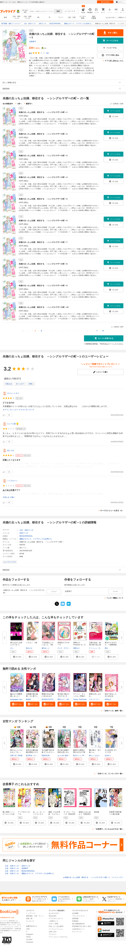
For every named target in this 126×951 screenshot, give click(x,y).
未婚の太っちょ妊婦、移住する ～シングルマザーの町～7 (43, 242)
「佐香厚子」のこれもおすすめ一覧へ (108, 829)
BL (39, 17)
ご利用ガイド (121, 17)
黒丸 (106, 648)
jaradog (22, 699)
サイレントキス (13, 393)
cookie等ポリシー (78, 929)
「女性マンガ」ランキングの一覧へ (109, 774)
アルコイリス (93, 699)
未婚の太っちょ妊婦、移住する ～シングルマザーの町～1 (43, 112)
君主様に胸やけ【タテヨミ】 (63, 695)
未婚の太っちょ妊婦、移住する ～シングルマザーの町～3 (43, 155)
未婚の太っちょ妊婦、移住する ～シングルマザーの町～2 (43, 134)
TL (49, 17)
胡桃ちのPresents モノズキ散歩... (79, 645)
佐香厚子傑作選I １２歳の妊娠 (116, 813)
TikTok (28, 937)
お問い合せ (53, 932)
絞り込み (25, 11)
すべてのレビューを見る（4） (111, 511)
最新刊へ (29, 104)
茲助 (71, 755)
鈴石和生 (29, 755)
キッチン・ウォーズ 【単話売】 (70, 813)
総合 (5, 17)
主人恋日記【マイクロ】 (111, 751)
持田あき (108, 699)
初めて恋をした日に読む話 (111, 695)
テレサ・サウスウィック (66, 648)
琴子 (83, 755)
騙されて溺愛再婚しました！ (16, 695)
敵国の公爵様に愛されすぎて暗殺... (79, 752)
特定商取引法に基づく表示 (81, 926)
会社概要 (75, 913)
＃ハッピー (20, 384)
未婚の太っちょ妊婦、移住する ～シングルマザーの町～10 (44, 307)
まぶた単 (60, 755)
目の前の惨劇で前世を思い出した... (63, 752)
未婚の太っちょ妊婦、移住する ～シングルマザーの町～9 (43, 285)
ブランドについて (78, 916)
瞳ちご (91, 755)
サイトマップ (77, 932)
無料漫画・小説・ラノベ (34, 916)
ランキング (30, 921)
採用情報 (75, 918)
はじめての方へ (111, 17)
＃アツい (6, 410)
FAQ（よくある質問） (56, 926)
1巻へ (19, 104)
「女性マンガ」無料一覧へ (113, 711)
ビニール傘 (11, 424)
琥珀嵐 (96, 812)
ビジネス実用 (83, 17)
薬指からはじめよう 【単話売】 (85, 813)
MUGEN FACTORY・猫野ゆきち (53, 699)
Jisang (75, 699)
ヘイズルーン (12, 481)
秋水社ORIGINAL (26, 536)
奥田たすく (61, 699)
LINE (28, 929)
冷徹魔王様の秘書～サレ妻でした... (32, 696)
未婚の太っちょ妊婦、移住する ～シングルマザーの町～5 (43, 199)
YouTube (29, 939)
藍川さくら (77, 755)
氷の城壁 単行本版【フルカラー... (48, 751)
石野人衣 (13, 755)
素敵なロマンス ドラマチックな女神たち (35, 539)
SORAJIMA (71, 699)
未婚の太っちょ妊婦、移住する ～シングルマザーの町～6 (43, 220)
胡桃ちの (76, 648)
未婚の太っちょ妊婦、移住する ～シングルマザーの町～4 (43, 177)
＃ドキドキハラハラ (26, 410)
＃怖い (30, 384)
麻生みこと (46, 648)
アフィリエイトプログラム (58, 937)
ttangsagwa (14, 699)
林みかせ (29, 648)
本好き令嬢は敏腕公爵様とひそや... (32, 752)
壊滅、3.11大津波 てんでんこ (54, 813)
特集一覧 (29, 918)
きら (11, 648)
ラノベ (60, 17)
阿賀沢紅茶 (46, 755)
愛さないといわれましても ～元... (16, 752)
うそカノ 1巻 (31, 643)
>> (103, 331)
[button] (17, 656)
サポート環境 (53, 924)
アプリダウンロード (56, 918)
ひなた (97, 755)
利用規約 (75, 921)
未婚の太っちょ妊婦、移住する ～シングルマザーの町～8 (43, 264)
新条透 (28, 699)
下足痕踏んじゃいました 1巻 (48, 644)
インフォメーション (56, 929)
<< (23, 331)
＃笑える (8, 384)
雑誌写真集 (93, 17)
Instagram (29, 934)
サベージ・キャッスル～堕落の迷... (79, 696)
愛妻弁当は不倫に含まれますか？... (48, 696)
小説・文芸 (72, 17)
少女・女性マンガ (28, 17)
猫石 (66, 755)
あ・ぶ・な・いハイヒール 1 (39, 813)
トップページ (31, 913)
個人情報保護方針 (78, 924)
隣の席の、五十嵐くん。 (95, 751)
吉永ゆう (108, 755)
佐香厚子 (32, 42)
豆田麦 (20, 755)
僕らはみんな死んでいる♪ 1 (16, 644)
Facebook (29, 942)
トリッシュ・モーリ (96, 648)
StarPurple (82, 699)
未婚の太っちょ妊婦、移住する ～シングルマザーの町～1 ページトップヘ (93, 877)
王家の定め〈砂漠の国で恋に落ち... (95, 645)
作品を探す (53, 916)
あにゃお (10, 450)
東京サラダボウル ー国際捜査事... (111, 645)
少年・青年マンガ (16, 17)
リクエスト (53, 934)
